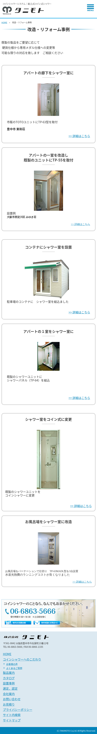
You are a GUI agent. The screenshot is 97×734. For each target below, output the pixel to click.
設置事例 (9, 683)
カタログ (9, 678)
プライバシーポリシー (17, 709)
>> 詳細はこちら (79, 136)
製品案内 (9, 673)
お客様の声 (12, 664)
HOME (4, 22)
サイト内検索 (12, 715)
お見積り (9, 704)
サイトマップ (12, 720)
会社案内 (9, 694)
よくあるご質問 (14, 668)
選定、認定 (10, 688)
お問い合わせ (12, 699)
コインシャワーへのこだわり (22, 659)
